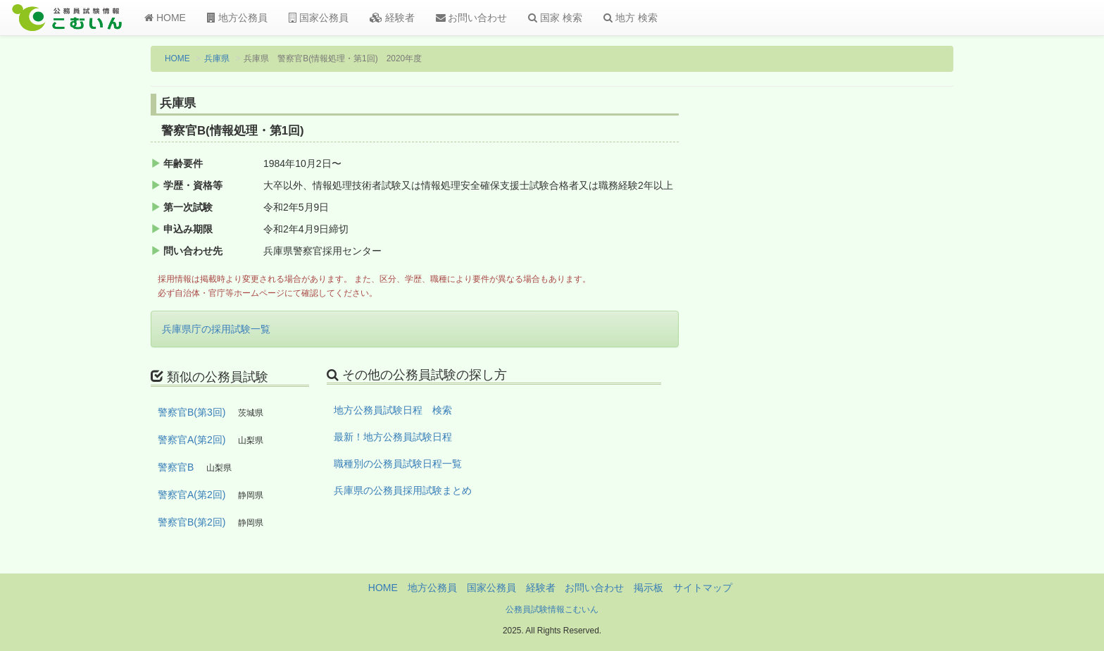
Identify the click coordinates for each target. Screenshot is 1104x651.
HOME (165, 17)
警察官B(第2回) (191, 522)
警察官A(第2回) (191, 439)
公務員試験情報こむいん (552, 609)
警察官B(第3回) (191, 412)
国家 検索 (555, 17)
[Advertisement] (861, 326)
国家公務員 (319, 17)
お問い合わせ (472, 17)
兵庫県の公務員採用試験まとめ (403, 490)
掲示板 (648, 587)
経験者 (392, 17)
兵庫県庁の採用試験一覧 (216, 329)
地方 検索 (630, 17)
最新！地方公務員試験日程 (393, 436)
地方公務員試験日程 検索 (393, 410)
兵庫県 (217, 58)
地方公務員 (237, 17)
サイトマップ (702, 587)
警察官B (176, 467)
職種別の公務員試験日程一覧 (398, 463)
